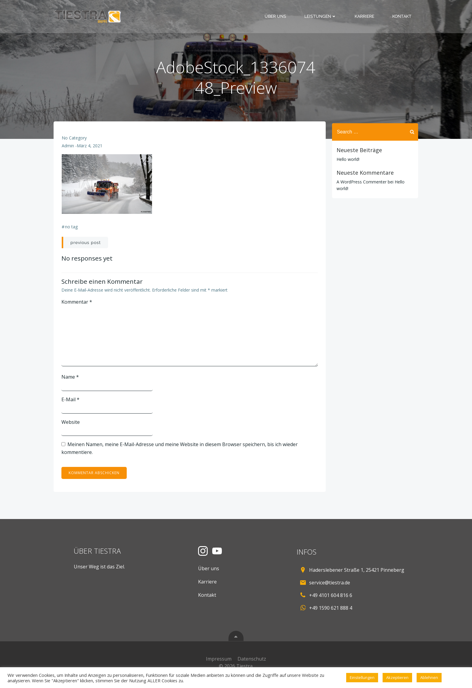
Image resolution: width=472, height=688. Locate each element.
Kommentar (77, 304)
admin (68, 148)
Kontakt (402, 16)
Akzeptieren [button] (397, 677)
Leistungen (321, 16)
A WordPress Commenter (361, 181)
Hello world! (347, 159)
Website (71, 424)
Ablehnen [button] (429, 677)
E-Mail (71, 401)
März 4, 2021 (90, 148)
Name (70, 379)
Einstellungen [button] (362, 677)
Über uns (276, 16)
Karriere (365, 16)
